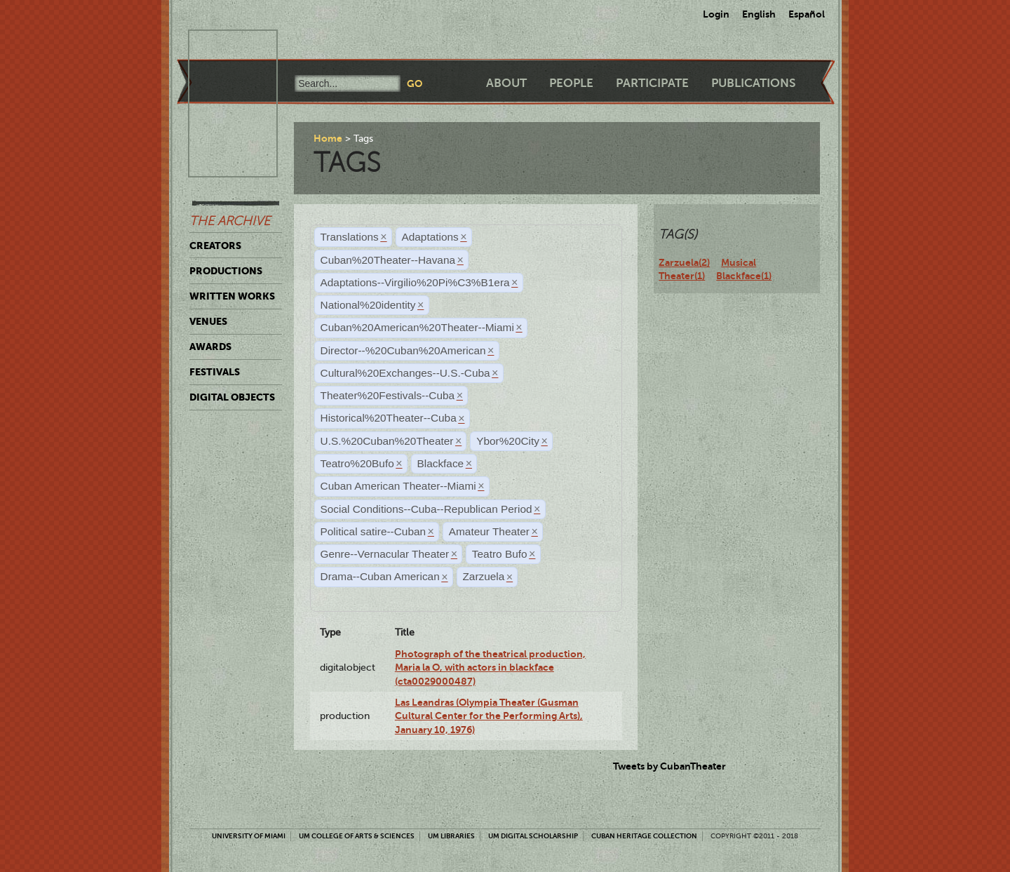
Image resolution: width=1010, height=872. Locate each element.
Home (328, 138)
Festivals (214, 371)
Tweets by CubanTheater (669, 766)
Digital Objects (232, 397)
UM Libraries (451, 836)
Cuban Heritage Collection (644, 836)
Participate (652, 83)
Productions (225, 270)
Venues (208, 321)
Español (806, 14)
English (759, 14)
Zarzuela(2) (684, 262)
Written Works (232, 296)
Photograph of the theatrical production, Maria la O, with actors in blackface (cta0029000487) (490, 667)
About (506, 83)
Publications (753, 83)
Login (716, 14)
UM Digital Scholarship (533, 836)
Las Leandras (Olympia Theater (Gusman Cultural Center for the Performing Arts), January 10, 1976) (489, 716)
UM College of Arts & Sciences (357, 836)
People (571, 83)
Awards (210, 346)
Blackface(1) (744, 275)
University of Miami (248, 836)
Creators (215, 245)
